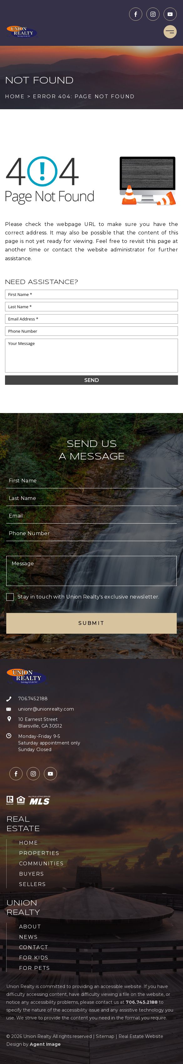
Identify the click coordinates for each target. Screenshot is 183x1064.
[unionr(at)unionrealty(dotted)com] (43, 709)
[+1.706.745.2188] (43, 699)
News (28, 937)
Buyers (31, 874)
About (30, 927)
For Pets (34, 968)
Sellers (32, 884)
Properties (39, 853)
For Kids (34, 958)
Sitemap (105, 1036)
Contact (33, 947)
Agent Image (45, 1044)
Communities (41, 864)
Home (28, 843)
